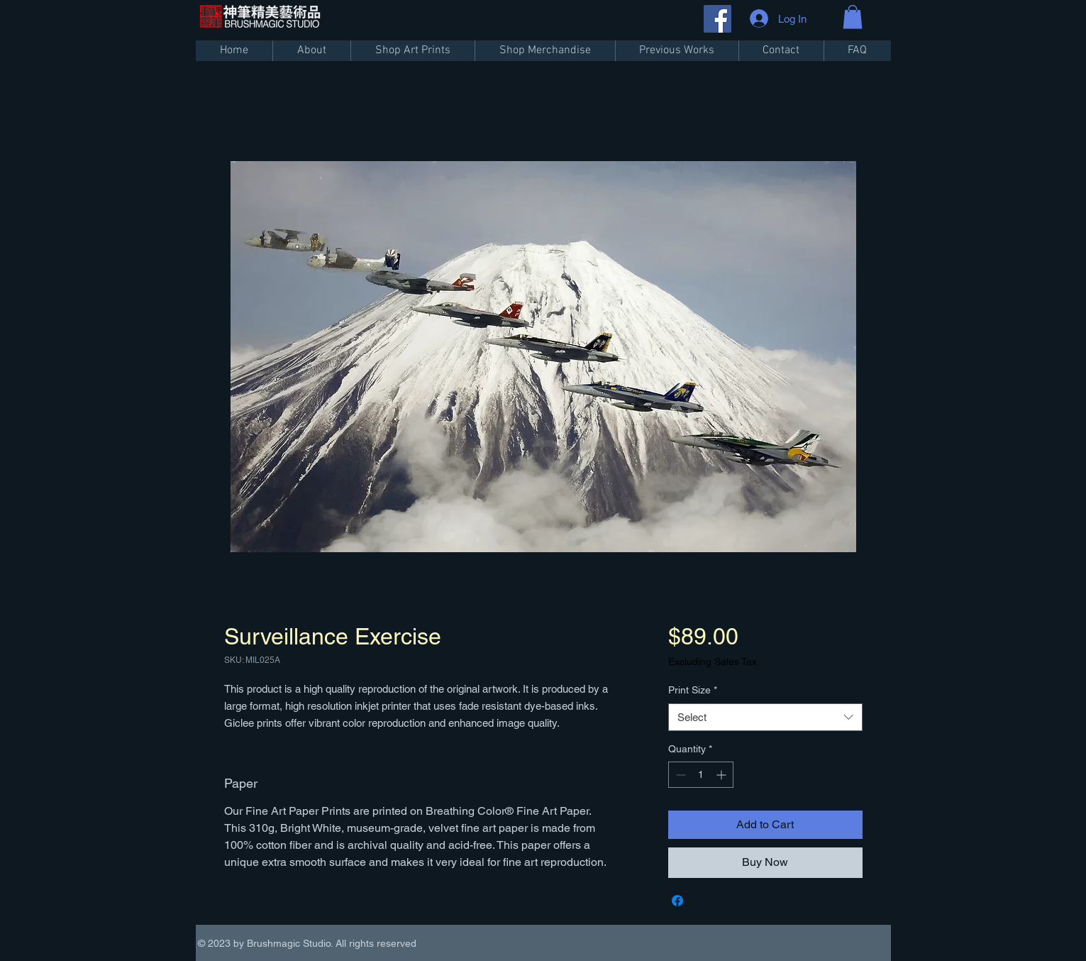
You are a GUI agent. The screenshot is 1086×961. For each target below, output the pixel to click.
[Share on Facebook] (677, 900)
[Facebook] (717, 19)
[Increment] (722, 774)
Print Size (692, 690)
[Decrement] (679, 774)
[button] (853, 16)
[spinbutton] (701, 774)
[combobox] (765, 717)
